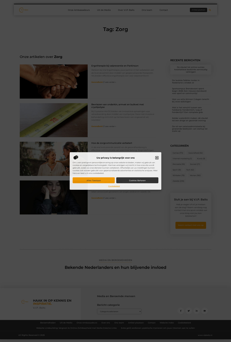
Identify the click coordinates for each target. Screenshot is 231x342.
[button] (156, 157)
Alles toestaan (94, 180)
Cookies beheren (137, 180)
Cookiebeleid (114, 186)
